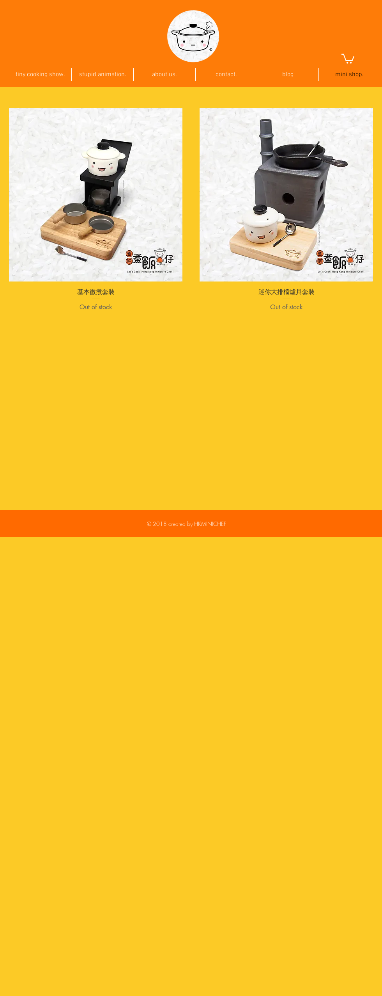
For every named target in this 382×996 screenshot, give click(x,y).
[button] (347, 58)
